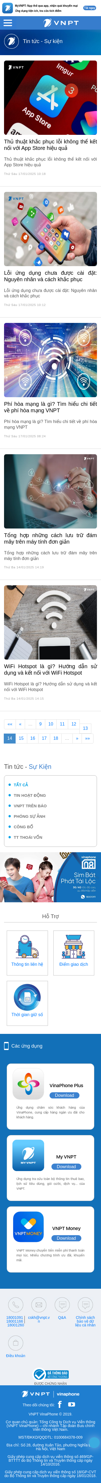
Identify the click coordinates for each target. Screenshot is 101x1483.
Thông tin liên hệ (27, 964)
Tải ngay (89, 7)
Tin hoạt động (30, 795)
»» (87, 738)
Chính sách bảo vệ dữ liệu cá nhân (85, 1321)
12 (73, 724)
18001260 (15, 1325)
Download (64, 1095)
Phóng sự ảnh (29, 816)
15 (21, 738)
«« (10, 724)
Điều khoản (15, 1356)
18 (55, 738)
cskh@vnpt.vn (39, 1319)
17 (44, 738)
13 (85, 728)
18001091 (14, 1317)
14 (9, 738)
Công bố (23, 827)
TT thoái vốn (28, 837)
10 (50, 724)
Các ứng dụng (26, 1046)
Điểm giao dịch (74, 964)
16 (32, 738)
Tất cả (21, 785)
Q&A (62, 1317)
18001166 (14, 1321)
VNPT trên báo (30, 806)
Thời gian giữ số (27, 1014)
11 (62, 724)
